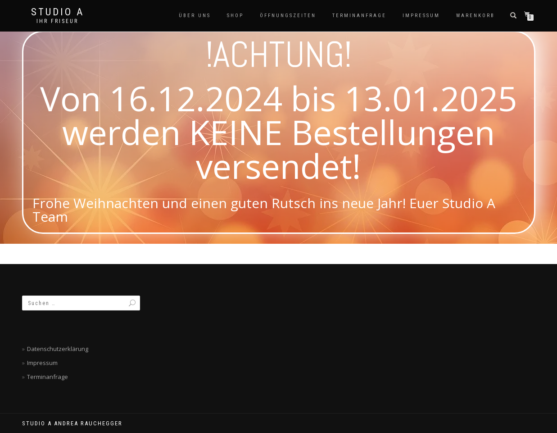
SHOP (235, 15)
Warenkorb (475, 15)
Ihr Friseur (57, 21)
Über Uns (195, 15)
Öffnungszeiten (288, 15)
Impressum (421, 15)
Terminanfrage (359, 15)
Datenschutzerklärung (57, 349)
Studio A (57, 12)
